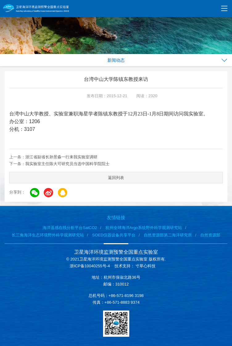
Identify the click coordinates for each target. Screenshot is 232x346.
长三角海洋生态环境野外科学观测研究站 (48, 235)
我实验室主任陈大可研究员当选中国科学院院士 (67, 163)
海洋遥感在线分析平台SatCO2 (70, 227)
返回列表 (116, 177)
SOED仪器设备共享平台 (114, 235)
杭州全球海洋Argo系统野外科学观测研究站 (144, 227)
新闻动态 (116, 60)
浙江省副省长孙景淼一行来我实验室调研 (61, 157)
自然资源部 (210, 235)
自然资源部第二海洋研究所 (168, 235)
